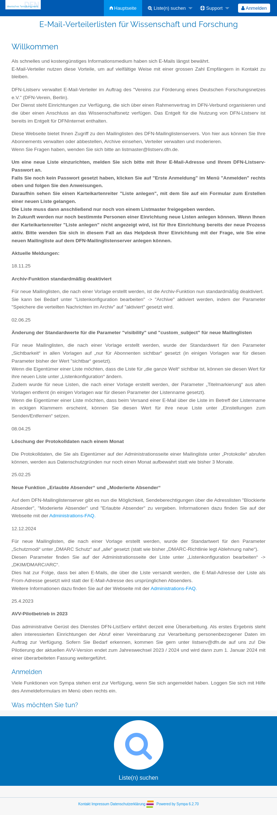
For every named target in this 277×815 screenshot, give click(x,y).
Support (211, 8)
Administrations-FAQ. (72, 515)
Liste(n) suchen (167, 8)
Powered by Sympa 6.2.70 (178, 804)
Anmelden (254, 8)
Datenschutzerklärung (127, 804)
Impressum (100, 804)
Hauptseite (123, 8)
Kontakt (84, 804)
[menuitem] (123, 8)
